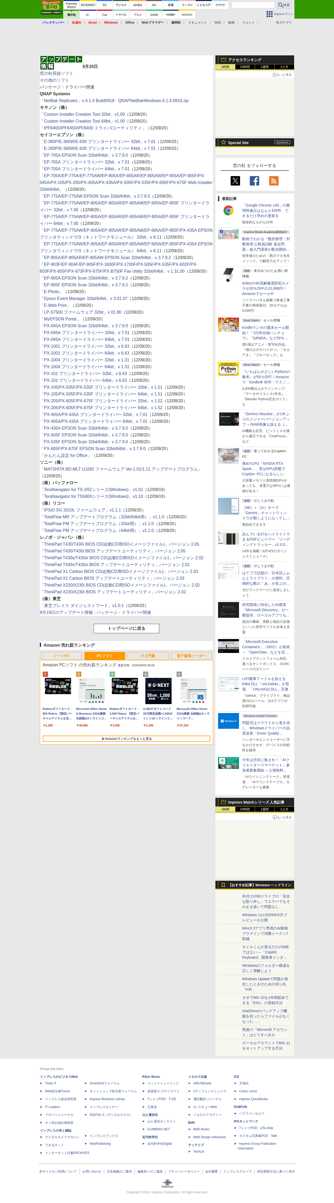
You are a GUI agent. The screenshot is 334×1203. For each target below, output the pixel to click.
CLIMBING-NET (158, 1129)
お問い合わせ (91, 1171)
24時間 (245, 67)
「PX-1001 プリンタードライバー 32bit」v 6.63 (84, 346)
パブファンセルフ (251, 1113)
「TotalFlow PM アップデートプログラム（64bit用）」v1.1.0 (97, 530)
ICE (236, 1077)
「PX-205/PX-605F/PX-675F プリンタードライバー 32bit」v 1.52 (101, 401)
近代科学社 (150, 1137)
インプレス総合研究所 (61, 1099)
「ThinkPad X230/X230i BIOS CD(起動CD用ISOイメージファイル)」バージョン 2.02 (120, 585)
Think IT (50, 1083)
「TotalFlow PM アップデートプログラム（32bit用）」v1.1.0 (97, 523)
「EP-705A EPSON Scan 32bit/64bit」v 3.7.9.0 (84, 155)
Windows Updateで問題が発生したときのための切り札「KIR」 (265, 984)
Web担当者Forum (57, 1091)
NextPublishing (100, 1144)
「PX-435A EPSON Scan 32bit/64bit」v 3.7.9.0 (84, 428)
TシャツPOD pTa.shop (256, 1128)
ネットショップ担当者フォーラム (113, 1091)
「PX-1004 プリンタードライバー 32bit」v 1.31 (84, 360)
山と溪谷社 (150, 1115)
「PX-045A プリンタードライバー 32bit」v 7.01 (85, 332)
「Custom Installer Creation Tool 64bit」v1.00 (82, 121)
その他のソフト (54, 80)
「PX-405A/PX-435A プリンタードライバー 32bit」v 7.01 (94, 414)
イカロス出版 (197, 1077)
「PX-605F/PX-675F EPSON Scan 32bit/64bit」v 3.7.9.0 (93, 448)
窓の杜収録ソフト (56, 73)
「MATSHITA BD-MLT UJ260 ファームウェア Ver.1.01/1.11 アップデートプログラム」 (121, 469)
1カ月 (284, 67)
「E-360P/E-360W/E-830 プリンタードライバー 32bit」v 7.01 (98, 141)
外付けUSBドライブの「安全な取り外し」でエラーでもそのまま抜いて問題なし (266, 901)
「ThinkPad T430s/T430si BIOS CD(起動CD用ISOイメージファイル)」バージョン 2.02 (122, 558)
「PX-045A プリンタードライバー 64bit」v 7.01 (85, 339)
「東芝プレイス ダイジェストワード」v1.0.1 (82, 605)
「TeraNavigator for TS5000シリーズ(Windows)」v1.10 (91, 496)
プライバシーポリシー (184, 1171)
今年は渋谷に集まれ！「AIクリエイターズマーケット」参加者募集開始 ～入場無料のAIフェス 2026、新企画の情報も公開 (266, 770)
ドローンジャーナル (59, 1115)
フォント (248, 22)
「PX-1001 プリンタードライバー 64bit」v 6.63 (84, 353)
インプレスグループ (237, 1171)
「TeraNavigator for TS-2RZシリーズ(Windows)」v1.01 (91, 489)
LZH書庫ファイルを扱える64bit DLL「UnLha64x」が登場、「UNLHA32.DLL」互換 (265, 684)
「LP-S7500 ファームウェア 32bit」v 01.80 (80, 312)
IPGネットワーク (246, 1121)
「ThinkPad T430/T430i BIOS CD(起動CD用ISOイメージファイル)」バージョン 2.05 (119, 544)
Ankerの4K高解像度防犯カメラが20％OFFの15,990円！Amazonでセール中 (265, 288)
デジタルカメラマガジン (62, 1137)
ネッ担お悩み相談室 (59, 1123)
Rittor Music (151, 1077)
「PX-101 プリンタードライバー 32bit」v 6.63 (83, 373)
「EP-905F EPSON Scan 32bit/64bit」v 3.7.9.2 (84, 285)
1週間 (265, 67)
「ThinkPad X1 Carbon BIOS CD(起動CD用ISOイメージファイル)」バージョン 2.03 (119, 571)
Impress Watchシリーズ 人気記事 (256, 802)
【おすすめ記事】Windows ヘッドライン (259, 885)
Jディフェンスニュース (209, 1091)
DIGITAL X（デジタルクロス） (111, 1115)
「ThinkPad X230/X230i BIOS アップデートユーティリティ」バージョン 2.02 (113, 592)
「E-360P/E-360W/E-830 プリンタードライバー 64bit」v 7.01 (98, 148)
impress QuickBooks (253, 1099)
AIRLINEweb (202, 1083)
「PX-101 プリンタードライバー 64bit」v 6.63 (83, 380)
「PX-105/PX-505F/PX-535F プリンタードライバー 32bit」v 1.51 (101, 387)
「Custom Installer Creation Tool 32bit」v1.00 (82, 114)
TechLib (198, 1151)
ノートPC (61, 656)
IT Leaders (52, 1107)
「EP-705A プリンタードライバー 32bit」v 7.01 (85, 162)
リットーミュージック (163, 1083)
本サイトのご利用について (58, 1171)
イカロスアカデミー (207, 1115)
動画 (231, 22)
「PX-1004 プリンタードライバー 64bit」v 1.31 (84, 367)
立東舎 (152, 1107)
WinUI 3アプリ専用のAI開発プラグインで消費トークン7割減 (265, 933)
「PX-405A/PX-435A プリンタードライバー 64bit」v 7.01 (94, 421)
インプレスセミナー (104, 1107)
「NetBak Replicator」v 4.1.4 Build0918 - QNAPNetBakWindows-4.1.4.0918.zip (114, 100)
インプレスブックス (104, 1136)
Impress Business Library (107, 1099)
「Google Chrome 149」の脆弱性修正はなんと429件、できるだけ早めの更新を (266, 210)
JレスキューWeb (205, 1107)
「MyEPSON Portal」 (60, 319)
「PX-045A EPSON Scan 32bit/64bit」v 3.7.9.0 (84, 326)
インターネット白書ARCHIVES (67, 1153)
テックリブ (196, 1145)
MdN (191, 1123)
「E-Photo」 (51, 291)
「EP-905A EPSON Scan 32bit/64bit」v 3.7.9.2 (84, 278)
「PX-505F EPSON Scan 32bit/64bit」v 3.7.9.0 (84, 435)
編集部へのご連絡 (150, 1171)
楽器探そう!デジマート (163, 1091)
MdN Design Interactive (209, 1137)
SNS (218, 22)
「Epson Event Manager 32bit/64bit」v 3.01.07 (84, 298)
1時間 (225, 67)
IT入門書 (148, 656)
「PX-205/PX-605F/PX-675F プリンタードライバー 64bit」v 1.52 (101, 407)
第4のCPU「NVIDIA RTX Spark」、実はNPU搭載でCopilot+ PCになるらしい (263, 468)
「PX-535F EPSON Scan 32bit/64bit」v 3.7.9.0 (84, 442)
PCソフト (105, 656)
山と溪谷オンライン (161, 1121)
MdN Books (201, 1129)
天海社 (244, 1083)
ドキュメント (197, 22)
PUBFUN (240, 1107)
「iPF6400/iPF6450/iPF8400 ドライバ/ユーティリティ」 (93, 128)
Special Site (238, 143)
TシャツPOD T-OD (161, 1099)
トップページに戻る (126, 628)
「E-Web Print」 (55, 305)
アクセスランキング (244, 60)
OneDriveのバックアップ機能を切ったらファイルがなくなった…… (266, 1016)
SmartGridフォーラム (105, 1083)
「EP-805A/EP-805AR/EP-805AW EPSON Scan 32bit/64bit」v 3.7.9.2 (105, 257)
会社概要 (211, 1171)
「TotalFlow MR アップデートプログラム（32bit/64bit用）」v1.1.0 (102, 517)
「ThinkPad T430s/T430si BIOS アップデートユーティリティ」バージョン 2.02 (115, 564)
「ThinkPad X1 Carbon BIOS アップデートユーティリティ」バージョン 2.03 (112, 578)
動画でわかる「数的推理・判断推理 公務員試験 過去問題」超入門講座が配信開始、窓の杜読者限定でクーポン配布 (266, 249)
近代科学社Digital (159, 1144)
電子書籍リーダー (191, 656)
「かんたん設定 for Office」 (66, 455)
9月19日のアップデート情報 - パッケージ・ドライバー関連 (95, 612)
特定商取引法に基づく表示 (276, 1171)
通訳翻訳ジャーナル (207, 1099)
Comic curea (248, 1091)
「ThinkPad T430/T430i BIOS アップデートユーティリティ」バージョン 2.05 (112, 551)
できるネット (54, 1145)
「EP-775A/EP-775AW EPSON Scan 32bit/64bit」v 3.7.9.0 (95, 196)
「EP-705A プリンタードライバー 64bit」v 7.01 (85, 169)
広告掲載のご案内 (119, 1171)
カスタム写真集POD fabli (258, 1136)
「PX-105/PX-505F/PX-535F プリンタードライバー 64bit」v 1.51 (101, 394)
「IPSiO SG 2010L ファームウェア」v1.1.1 (80, 510)
